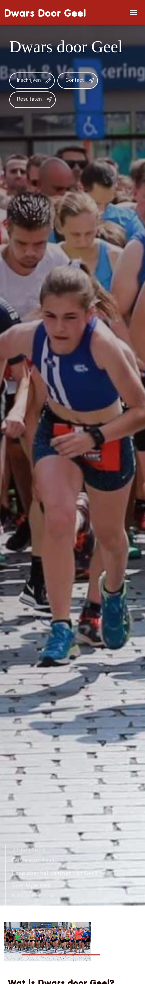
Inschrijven (29, 81)
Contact (74, 81)
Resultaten (29, 100)
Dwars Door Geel (45, 12)
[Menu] (133, 12)
